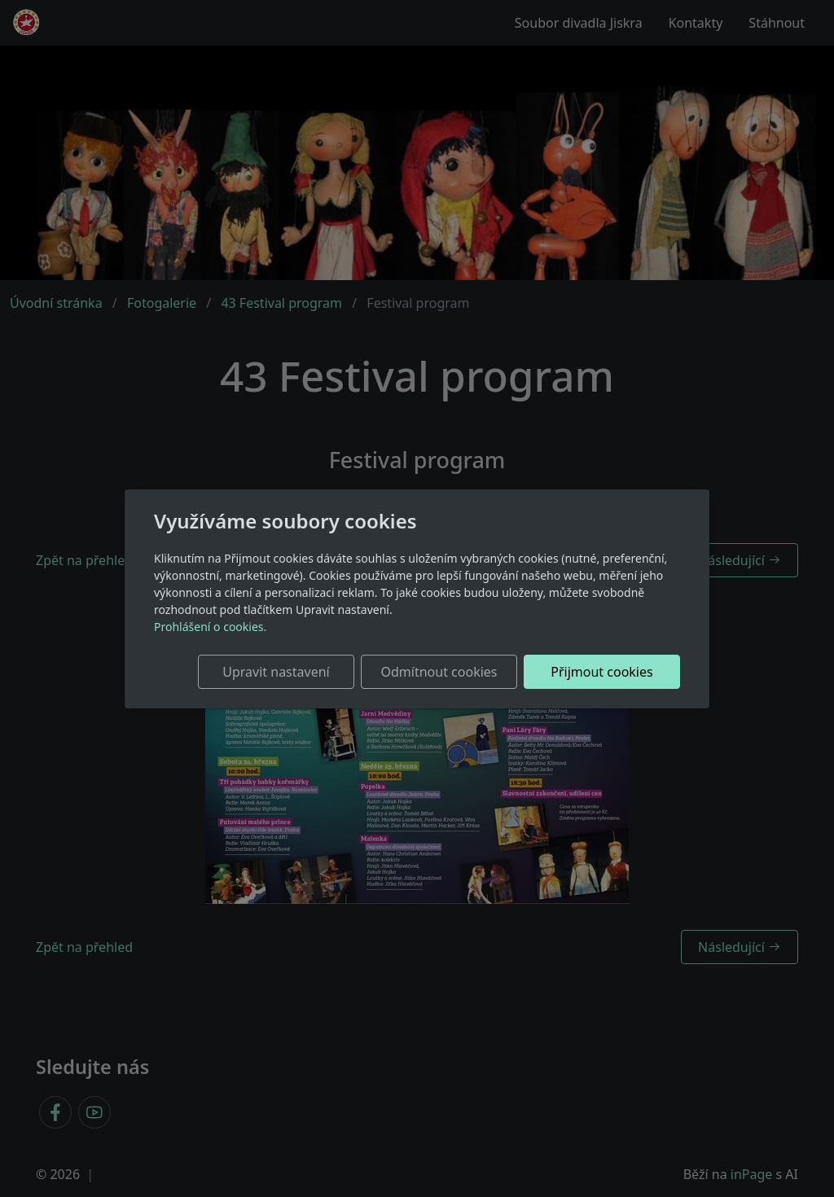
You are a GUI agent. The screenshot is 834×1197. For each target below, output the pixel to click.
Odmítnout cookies (439, 672)
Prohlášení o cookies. (210, 626)
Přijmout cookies (601, 672)
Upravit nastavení (275, 672)
